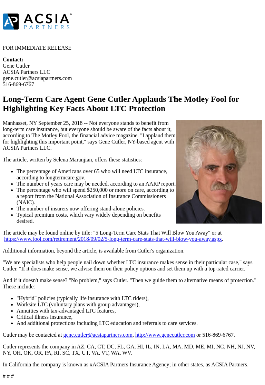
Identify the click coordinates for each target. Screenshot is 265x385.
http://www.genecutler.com (165, 335)
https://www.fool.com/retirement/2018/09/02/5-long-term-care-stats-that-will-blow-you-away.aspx (113, 239)
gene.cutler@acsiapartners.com (97, 335)
